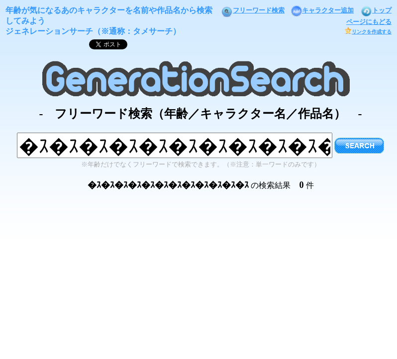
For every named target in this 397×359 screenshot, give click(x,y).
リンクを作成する (368, 31)
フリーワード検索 (253, 10)
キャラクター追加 (322, 10)
